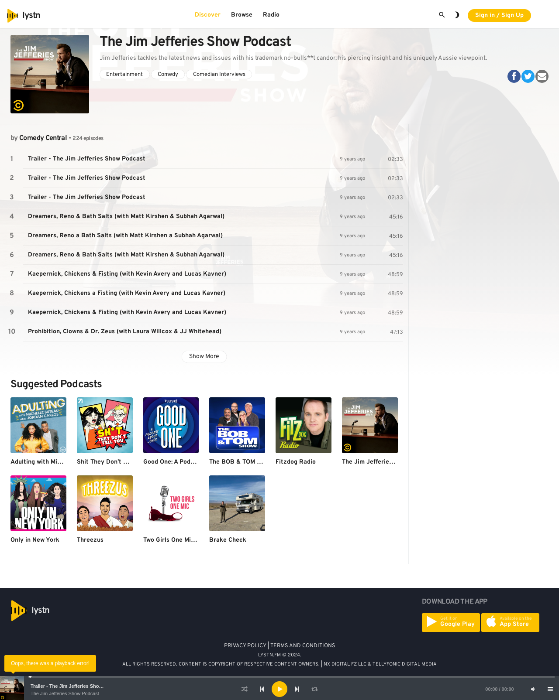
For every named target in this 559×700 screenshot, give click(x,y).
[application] (279, 689)
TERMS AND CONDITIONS (302, 645)
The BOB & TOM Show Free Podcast (260, 462)
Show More (204, 356)
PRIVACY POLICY (245, 645)
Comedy (168, 74)
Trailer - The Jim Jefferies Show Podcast (77, 686)
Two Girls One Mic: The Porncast (189, 540)
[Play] (279, 689)
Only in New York (34, 540)
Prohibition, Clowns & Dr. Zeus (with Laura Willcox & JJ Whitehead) (124, 331)
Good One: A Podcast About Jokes (192, 462)
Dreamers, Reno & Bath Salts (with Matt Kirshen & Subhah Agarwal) (126, 216)
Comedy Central (43, 138)
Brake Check (227, 540)
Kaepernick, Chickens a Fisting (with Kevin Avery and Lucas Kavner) (126, 293)
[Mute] (533, 689)
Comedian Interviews (219, 74)
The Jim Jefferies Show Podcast (65, 693)
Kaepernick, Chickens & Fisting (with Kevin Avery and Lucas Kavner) (127, 274)
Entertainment (124, 74)
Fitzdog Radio (296, 462)
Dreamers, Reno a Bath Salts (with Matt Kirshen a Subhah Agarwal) (125, 235)
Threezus (90, 540)
